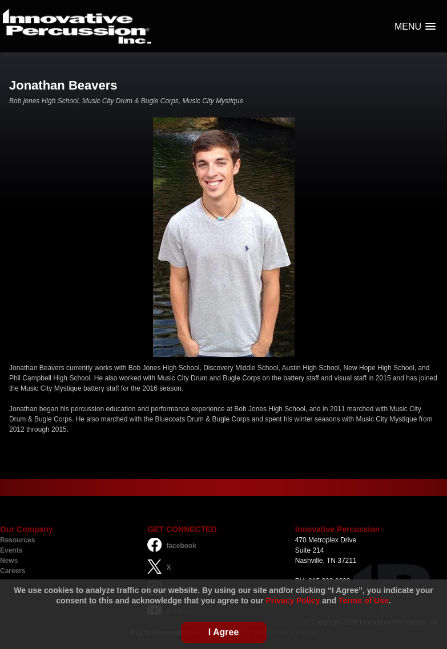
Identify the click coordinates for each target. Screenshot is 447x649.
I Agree (223, 632)
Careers (13, 571)
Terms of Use (364, 600)
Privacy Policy (292, 600)
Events (11, 550)
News (9, 561)
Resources (17, 540)
